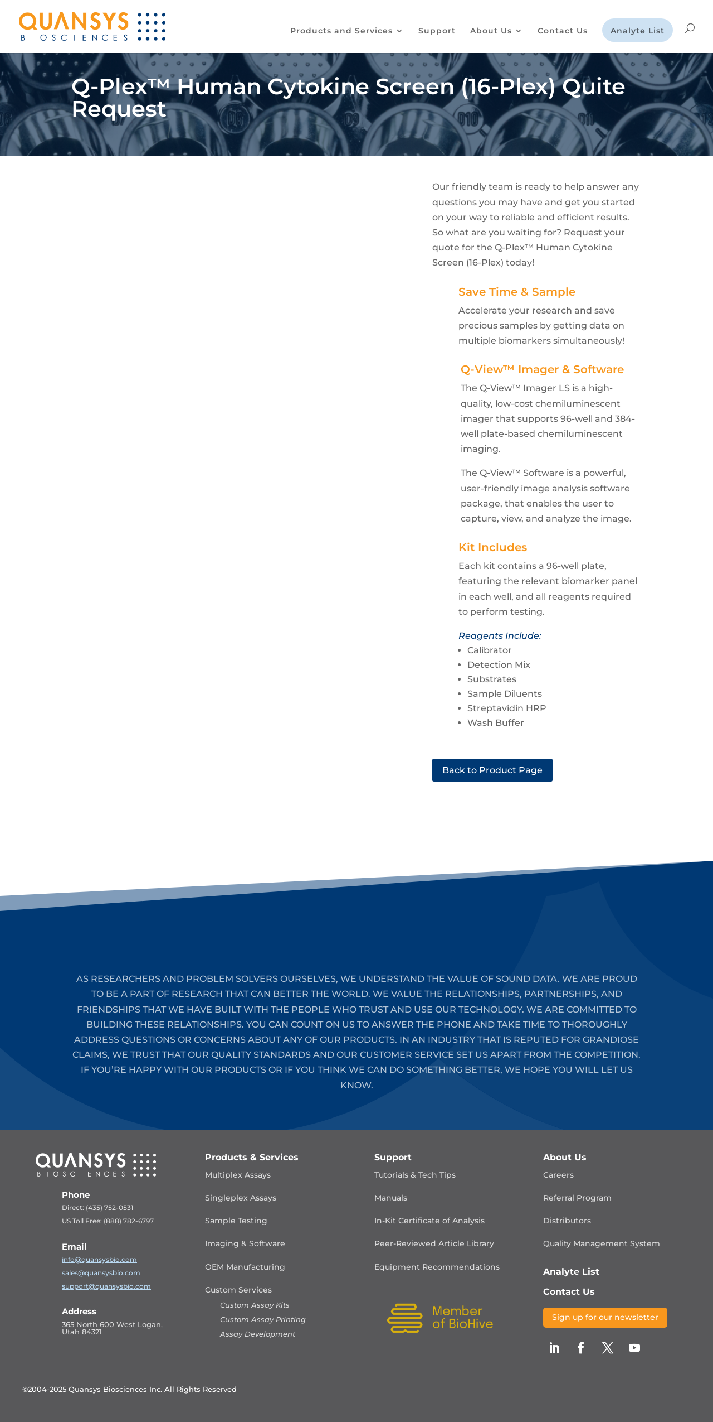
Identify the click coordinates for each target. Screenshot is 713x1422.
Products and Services (341, 31)
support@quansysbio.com (106, 1286)
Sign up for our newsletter (605, 1317)
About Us (491, 31)
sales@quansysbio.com (101, 1273)
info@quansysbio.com (99, 1259)
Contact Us (563, 31)
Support (437, 31)
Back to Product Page (492, 770)
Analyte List (638, 31)
